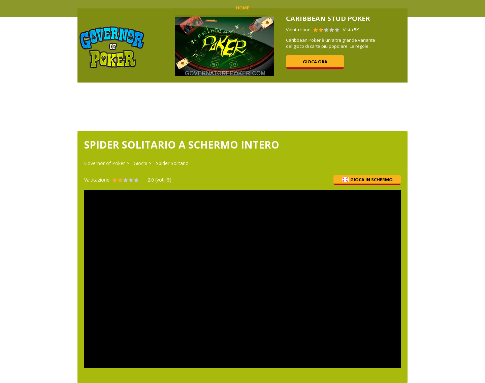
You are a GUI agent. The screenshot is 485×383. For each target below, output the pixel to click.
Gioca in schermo (367, 180)
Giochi (140, 163)
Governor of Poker (104, 163)
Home (242, 8)
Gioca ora (315, 62)
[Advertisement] (242, 106)
